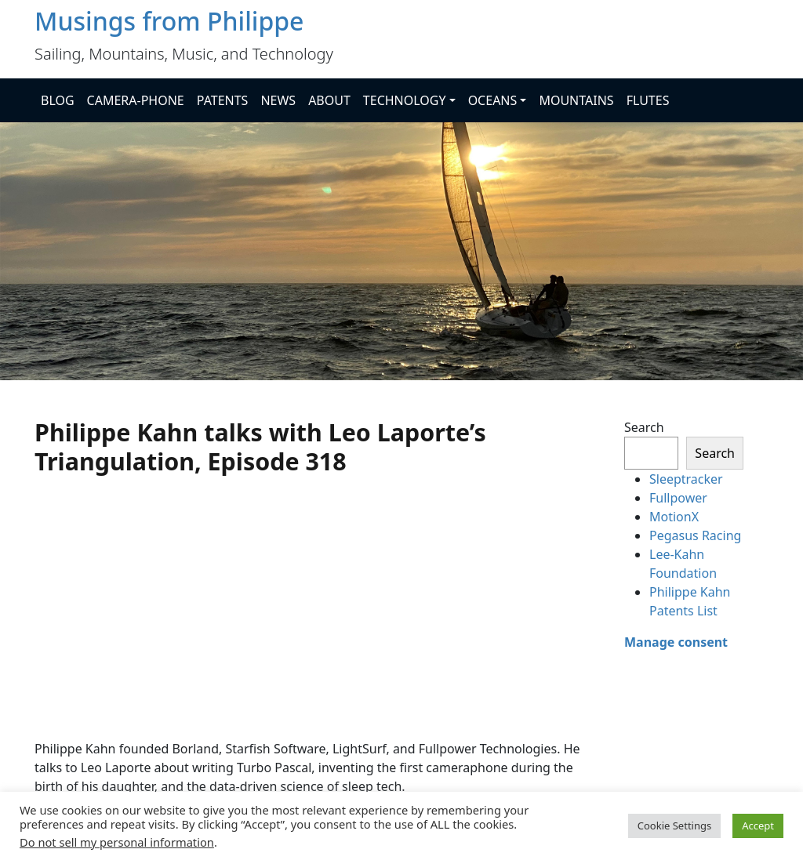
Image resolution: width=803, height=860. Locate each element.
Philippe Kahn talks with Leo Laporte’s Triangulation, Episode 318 (260, 446)
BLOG (57, 100)
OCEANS (493, 100)
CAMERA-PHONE (135, 100)
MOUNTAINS (576, 100)
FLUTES (648, 100)
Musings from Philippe (169, 21)
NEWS (278, 100)
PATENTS (223, 100)
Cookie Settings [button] (674, 825)
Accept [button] (758, 825)
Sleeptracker (686, 479)
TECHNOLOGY (404, 100)
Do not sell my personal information (117, 842)
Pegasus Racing (695, 535)
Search (644, 427)
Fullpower (678, 497)
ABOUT (329, 100)
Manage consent (676, 642)
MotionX (674, 516)
